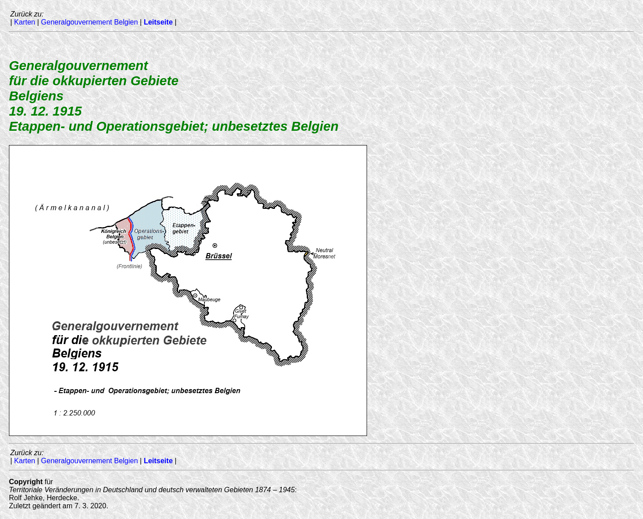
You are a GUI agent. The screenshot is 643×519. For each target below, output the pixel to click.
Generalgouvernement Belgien (89, 22)
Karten (24, 22)
